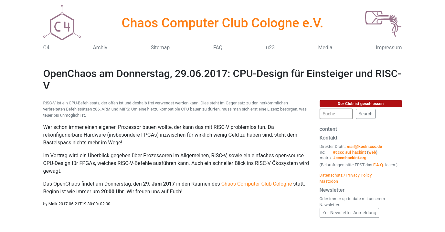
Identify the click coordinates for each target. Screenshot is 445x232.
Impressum (389, 47)
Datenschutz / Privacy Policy (346, 175)
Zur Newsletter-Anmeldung (349, 212)
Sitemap (160, 47)
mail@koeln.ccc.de (364, 146)
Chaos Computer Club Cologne (256, 184)
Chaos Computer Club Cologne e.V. (222, 23)
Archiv (100, 47)
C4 (46, 47)
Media (325, 47)
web (372, 152)
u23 (270, 47)
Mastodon (329, 181)
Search (366, 113)
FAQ (218, 47)
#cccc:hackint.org (349, 157)
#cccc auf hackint (349, 152)
